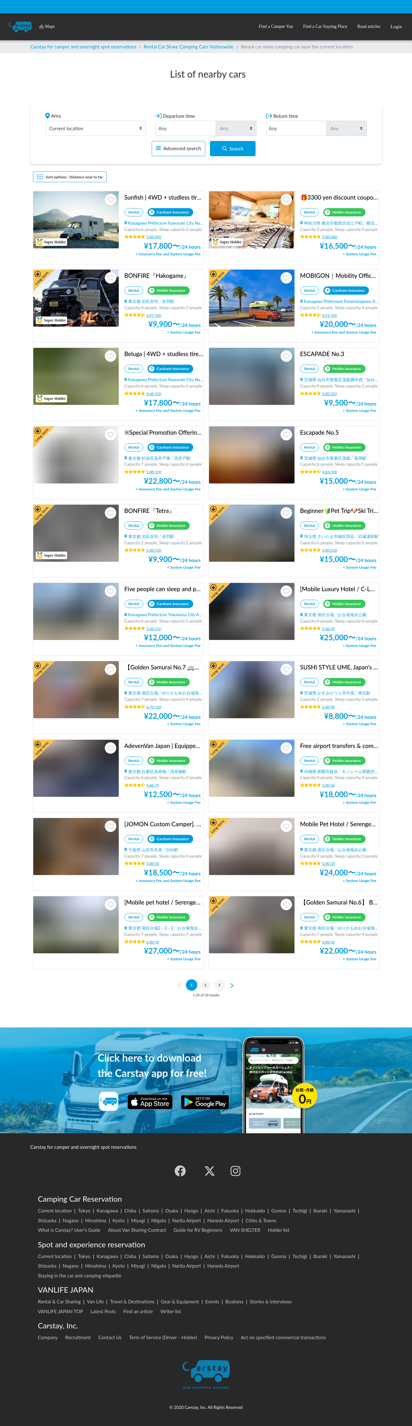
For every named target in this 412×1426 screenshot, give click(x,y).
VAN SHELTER (245, 1230)
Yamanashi (344, 1210)
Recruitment (78, 1337)
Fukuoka (230, 1210)
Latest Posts (103, 1311)
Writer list (171, 1311)
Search (233, 148)
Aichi (210, 1210)
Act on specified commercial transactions (283, 1337)
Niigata (158, 1220)
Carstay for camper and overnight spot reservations (83, 46)
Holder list (278, 1230)
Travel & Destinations (132, 1301)
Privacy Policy (219, 1337)
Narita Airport (186, 1220)
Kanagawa (107, 1210)
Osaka (171, 1210)
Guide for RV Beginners (198, 1230)
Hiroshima (95, 1220)
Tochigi (300, 1210)
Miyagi (138, 1220)
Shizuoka (47, 1220)
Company (48, 1337)
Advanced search (178, 148)
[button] (276, 26)
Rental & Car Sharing (59, 1301)
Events (212, 1301)
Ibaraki (320, 1210)
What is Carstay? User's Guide (69, 1230)
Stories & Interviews (271, 1301)
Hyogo (191, 1210)
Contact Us (110, 1337)
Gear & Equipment (180, 1301)
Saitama (151, 1210)
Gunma (278, 1210)
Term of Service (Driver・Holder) (163, 1337)
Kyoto (118, 1220)
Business (234, 1301)
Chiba (130, 1210)
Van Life (95, 1301)
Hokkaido (255, 1210)
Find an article (138, 1311)
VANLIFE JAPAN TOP (60, 1311)
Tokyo (84, 1210)
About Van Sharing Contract (137, 1230)
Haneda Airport (223, 1220)
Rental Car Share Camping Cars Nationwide (189, 46)
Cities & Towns (260, 1220)
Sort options (70, 177)
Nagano (71, 1220)
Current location (55, 1210)
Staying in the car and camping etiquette (80, 1275)
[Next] (232, 985)
